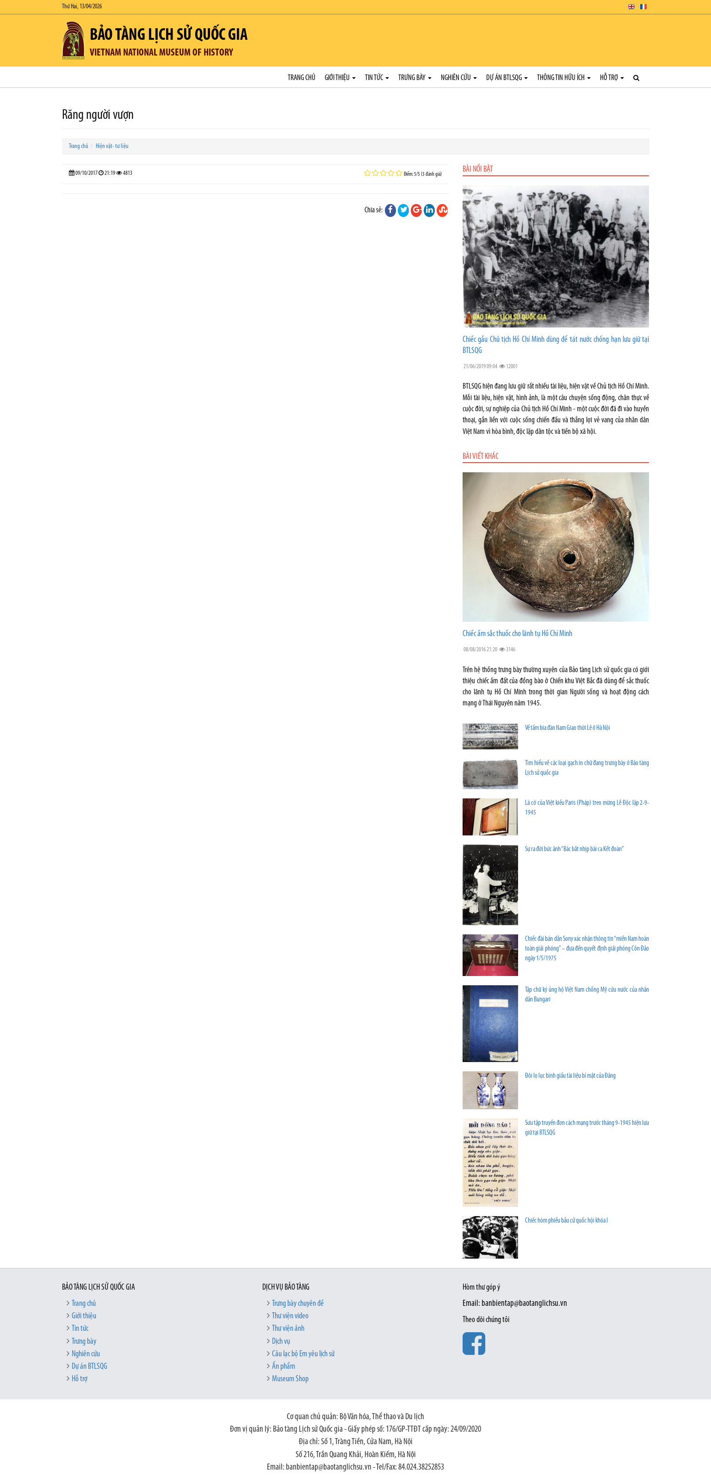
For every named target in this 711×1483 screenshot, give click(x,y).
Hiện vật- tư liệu (112, 146)
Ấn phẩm (283, 1366)
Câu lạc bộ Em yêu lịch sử (303, 1354)
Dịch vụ (281, 1341)
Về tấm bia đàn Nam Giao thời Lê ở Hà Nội (567, 728)
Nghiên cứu (459, 78)
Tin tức (377, 78)
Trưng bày (415, 78)
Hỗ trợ (612, 78)
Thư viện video (290, 1316)
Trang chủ (301, 78)
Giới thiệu (340, 78)
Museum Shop (290, 1379)
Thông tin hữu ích (564, 78)
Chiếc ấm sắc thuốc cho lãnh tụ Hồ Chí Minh (517, 634)
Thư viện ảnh (288, 1328)
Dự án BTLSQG (507, 78)
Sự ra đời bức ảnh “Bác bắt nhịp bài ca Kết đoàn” (574, 849)
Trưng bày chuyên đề (298, 1303)
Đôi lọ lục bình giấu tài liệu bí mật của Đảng (570, 1076)
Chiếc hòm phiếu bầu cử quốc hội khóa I (566, 1220)
